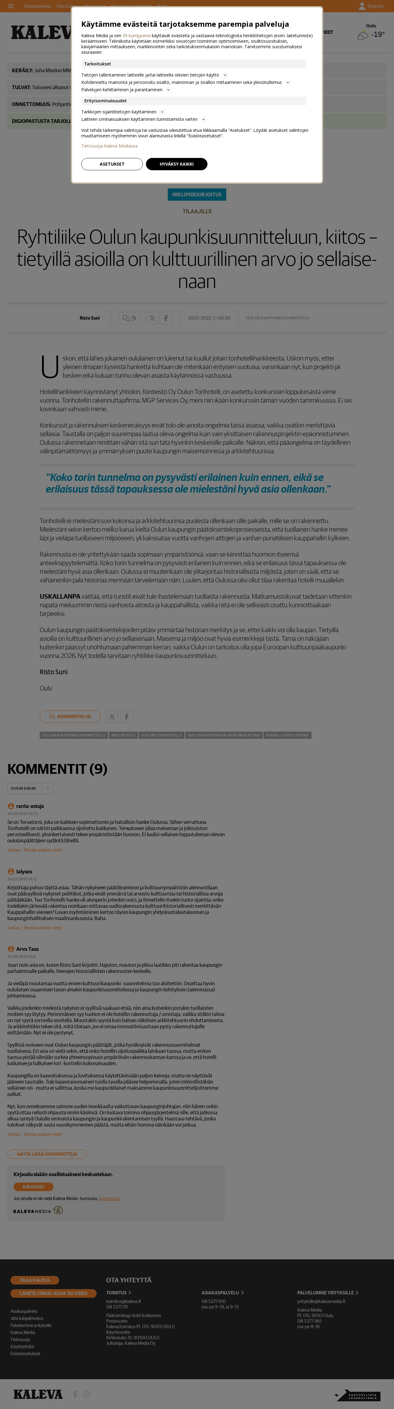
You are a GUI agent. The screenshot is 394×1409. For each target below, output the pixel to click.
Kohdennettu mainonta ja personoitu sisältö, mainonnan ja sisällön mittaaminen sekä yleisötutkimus (186, 82)
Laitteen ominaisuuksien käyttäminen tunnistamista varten (143, 119)
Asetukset (112, 164)
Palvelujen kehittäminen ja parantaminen (126, 89)
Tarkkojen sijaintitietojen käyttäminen (123, 112)
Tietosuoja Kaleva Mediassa (109, 146)
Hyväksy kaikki (177, 164)
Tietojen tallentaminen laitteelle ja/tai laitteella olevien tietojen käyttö (154, 75)
